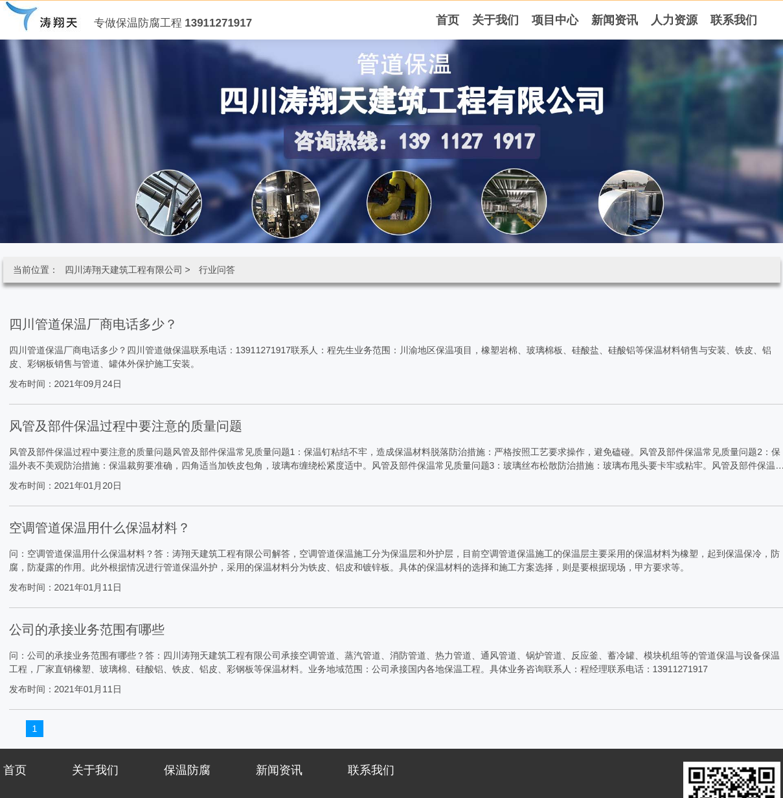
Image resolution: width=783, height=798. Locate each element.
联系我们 (371, 770)
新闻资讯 (279, 770)
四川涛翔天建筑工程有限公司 (124, 269)
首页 (15, 770)
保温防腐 (187, 770)
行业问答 (217, 269)
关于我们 (95, 770)
